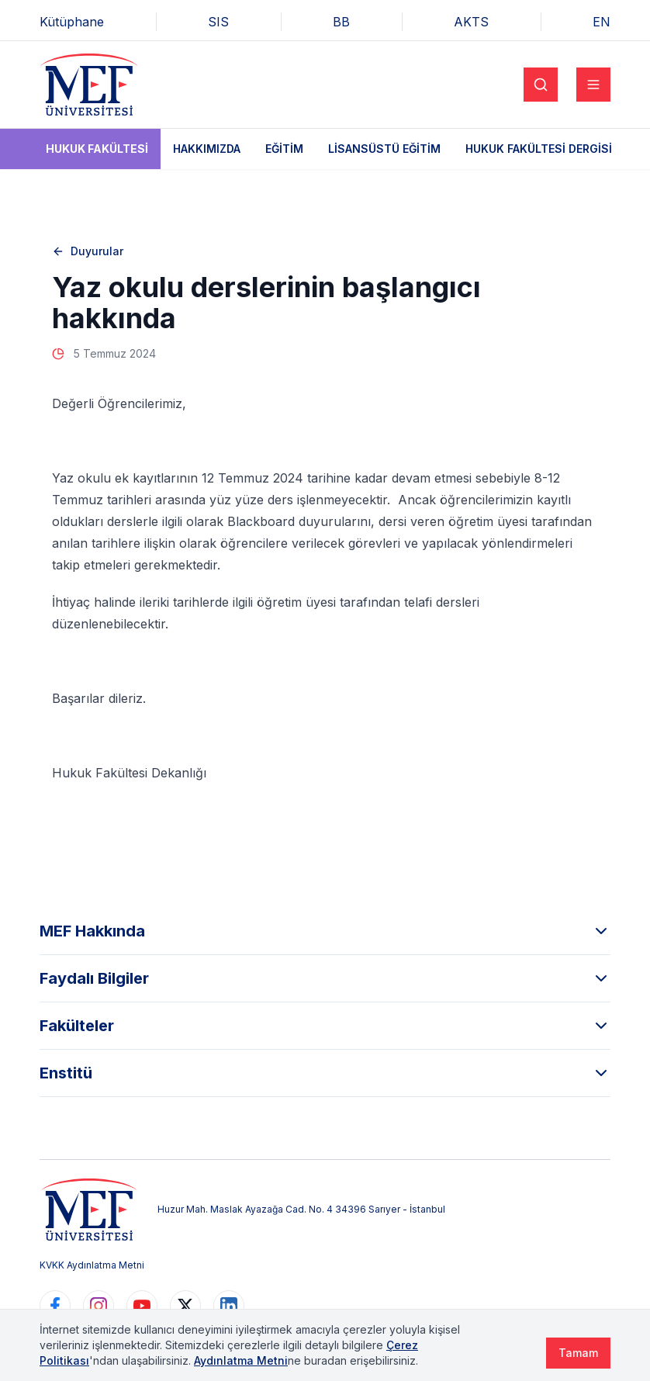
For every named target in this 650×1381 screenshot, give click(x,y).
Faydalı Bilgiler (325, 978)
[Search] (541, 84)
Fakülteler (325, 1025)
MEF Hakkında (325, 931)
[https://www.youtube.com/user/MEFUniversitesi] (141, 1305)
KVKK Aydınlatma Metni (92, 1265)
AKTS (471, 21)
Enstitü (325, 1073)
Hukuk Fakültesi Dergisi (538, 148)
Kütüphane (72, 21)
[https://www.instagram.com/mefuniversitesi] (98, 1305)
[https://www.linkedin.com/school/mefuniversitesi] (228, 1305)
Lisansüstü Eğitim (384, 148)
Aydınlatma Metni (241, 1360)
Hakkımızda (206, 148)
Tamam (578, 1352)
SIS (218, 21)
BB (341, 21)
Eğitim (284, 148)
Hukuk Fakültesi (97, 148)
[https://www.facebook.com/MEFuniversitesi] (55, 1305)
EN (601, 21)
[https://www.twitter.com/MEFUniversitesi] (185, 1305)
